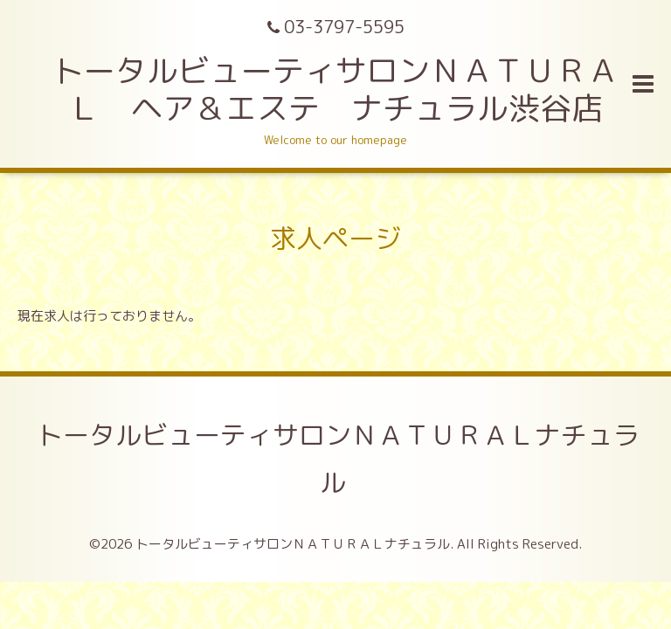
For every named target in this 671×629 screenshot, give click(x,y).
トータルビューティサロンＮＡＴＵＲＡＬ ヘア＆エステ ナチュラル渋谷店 (335, 89)
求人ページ (335, 238)
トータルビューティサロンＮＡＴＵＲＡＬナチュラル (338, 459)
